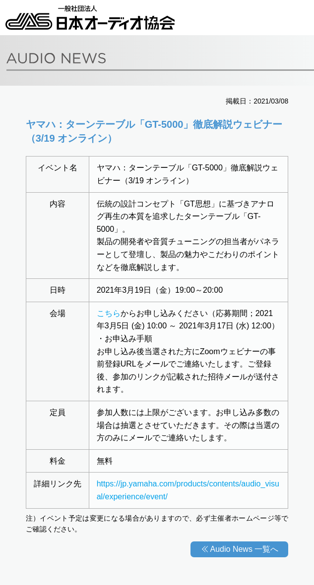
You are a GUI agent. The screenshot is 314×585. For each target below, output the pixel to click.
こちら (109, 313)
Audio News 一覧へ (244, 549)
